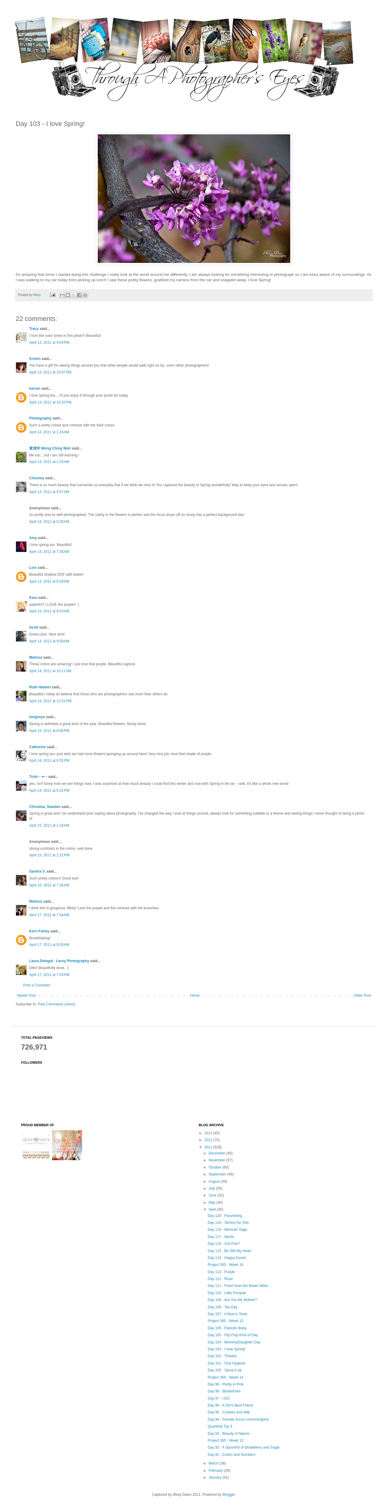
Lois (33, 567)
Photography (40, 418)
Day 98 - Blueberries (224, 1391)
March (214, 1463)
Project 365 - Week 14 (225, 1377)
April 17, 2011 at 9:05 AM (49, 945)
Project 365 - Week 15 (225, 1321)
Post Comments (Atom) (56, 1004)
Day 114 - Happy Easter (227, 1258)
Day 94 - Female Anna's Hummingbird (238, 1419)
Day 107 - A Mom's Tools (227, 1314)
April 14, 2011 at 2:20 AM (49, 462)
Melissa (35, 657)
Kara (33, 598)
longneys (37, 717)
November (217, 1160)
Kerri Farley (39, 931)
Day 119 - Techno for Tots (228, 1223)
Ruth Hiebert (40, 687)
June (212, 1195)
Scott (33, 627)
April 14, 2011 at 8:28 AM (49, 581)
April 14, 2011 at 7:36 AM (49, 552)
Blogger (229, 1494)
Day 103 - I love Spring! (226, 1349)
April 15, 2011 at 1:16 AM (49, 825)
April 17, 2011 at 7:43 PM (49, 975)
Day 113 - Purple (221, 1272)
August (214, 1181)
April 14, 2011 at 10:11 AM (50, 671)
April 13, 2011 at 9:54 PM (49, 342)
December (217, 1153)
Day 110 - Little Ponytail (227, 1293)
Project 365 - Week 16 (225, 1265)
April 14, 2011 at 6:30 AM (49, 522)
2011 (208, 1147)
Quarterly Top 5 (220, 1426)
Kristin (35, 359)
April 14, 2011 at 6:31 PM (49, 760)
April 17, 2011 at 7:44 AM (49, 915)
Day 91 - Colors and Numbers (231, 1455)
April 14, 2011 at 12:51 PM (50, 701)
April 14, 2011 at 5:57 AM (49, 492)
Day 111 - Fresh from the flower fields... (239, 1286)
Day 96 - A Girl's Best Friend (230, 1405)
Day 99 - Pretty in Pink (225, 1384)
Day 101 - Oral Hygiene (226, 1363)
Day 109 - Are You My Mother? (232, 1300)
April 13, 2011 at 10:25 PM (50, 402)
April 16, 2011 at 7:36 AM (49, 885)
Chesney (36, 478)
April (212, 1209)
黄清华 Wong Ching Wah (50, 448)
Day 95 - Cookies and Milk (229, 1412)
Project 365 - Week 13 (225, 1440)
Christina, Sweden (44, 807)
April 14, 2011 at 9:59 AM (49, 641)
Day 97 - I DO (218, 1398)
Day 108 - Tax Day (222, 1307)
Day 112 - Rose (220, 1279)
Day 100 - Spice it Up (225, 1370)
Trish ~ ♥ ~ (38, 777)
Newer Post (26, 995)
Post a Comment (36, 985)
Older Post (362, 995)
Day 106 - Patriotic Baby (227, 1328)
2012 (208, 1140)
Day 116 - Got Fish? (224, 1244)
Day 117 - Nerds (221, 1237)
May (212, 1202)
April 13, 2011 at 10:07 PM (50, 372)
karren (34, 388)
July (212, 1188)
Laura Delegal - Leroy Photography (59, 961)
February (216, 1470)
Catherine (37, 747)
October (215, 1167)
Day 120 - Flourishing (225, 1216)
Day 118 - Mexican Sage (227, 1229)
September (217, 1174)
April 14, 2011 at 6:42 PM (49, 790)
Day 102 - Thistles (222, 1356)
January (215, 1477)
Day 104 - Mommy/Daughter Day (234, 1342)
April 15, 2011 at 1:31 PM (49, 855)
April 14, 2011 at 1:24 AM (49, 432)
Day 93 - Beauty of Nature (228, 1433)
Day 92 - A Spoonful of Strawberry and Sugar (243, 1447)
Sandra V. (37, 871)
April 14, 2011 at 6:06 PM (49, 731)
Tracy (33, 329)
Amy (33, 538)
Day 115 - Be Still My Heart (229, 1251)
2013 (208, 1133)
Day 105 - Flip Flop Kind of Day (233, 1335)
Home (195, 995)
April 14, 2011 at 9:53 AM (49, 611)
